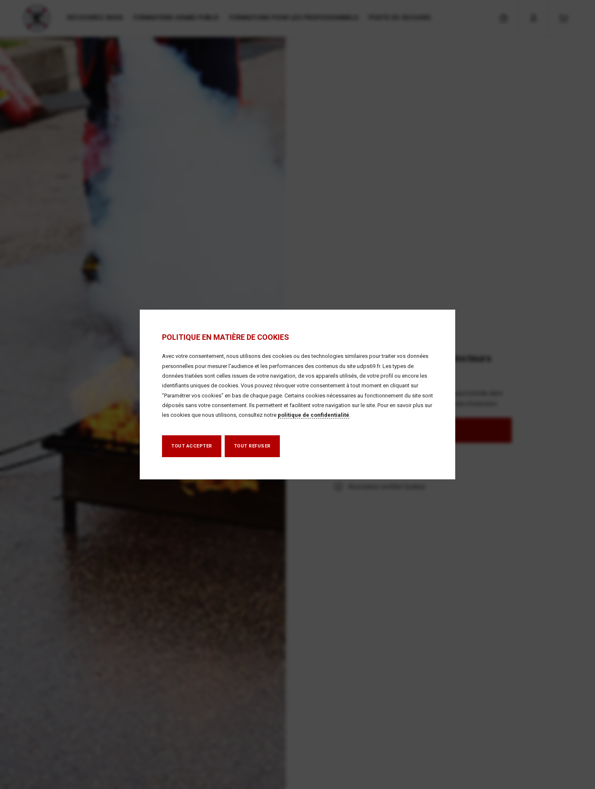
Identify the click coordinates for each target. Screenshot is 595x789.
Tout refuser (252, 446)
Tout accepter (191, 446)
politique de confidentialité (313, 415)
